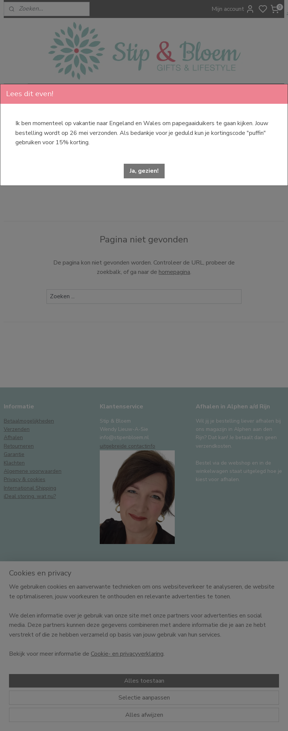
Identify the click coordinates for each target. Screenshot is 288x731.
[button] (144, 171)
